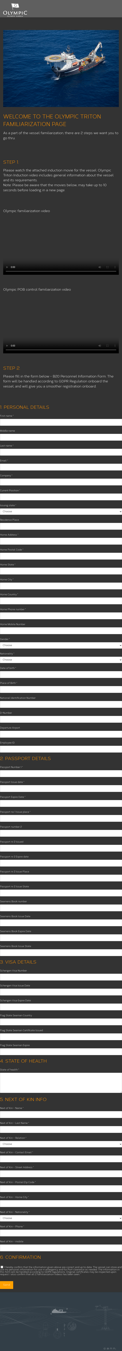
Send (6, 1285)
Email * (4, 461)
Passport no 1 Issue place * (15, 812)
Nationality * (7, 654)
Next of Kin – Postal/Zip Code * (18, 1182)
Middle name (7, 431)
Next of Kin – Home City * (14, 1197)
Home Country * (9, 595)
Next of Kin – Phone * (12, 1227)
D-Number (6, 713)
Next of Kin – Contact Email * (16, 1152)
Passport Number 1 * (11, 767)
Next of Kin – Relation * (13, 1138)
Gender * (5, 639)
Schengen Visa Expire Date (15, 1001)
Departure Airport (10, 728)
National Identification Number (18, 698)
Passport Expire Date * (12, 797)
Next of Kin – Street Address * (17, 1167)
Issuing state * (8, 505)
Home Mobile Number (12, 624)
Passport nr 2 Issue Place (14, 872)
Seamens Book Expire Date (15, 931)
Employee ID (7, 743)
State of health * (9, 1070)
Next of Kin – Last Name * (14, 1123)
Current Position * (10, 491)
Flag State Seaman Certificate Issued (21, 1030)
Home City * (7, 580)
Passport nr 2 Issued (11, 842)
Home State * (7, 565)
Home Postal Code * (11, 550)
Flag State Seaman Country (16, 1015)
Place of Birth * (8, 683)
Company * (6, 476)
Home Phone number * (13, 609)
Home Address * (9, 535)
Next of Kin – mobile (11, 1242)
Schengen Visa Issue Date (15, 986)
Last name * (7, 446)
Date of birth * (8, 668)
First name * (7, 416)
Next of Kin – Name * (12, 1108)
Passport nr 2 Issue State (14, 887)
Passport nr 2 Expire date (14, 857)
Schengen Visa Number (13, 971)
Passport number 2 (11, 827)
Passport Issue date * (12, 782)
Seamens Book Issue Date (15, 916)
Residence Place (9, 520)
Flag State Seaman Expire (15, 1045)
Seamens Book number (13, 902)
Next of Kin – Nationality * (15, 1212)
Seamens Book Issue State (15, 946)
